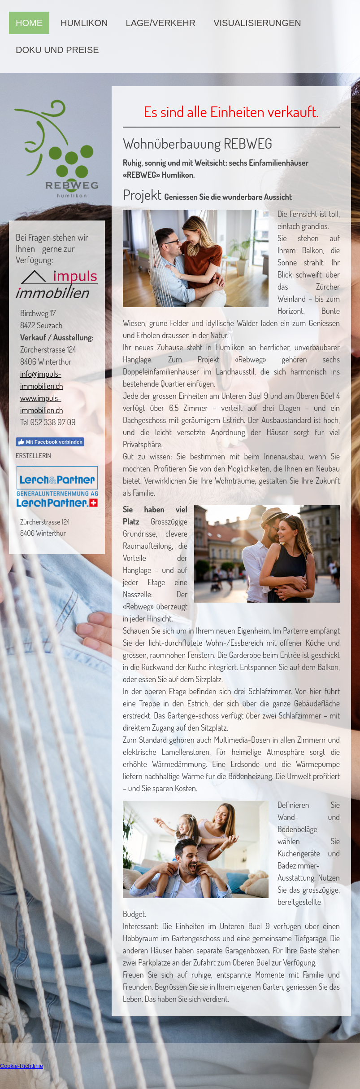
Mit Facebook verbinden (49, 441)
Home (29, 23)
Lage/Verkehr (161, 23)
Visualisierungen (257, 23)
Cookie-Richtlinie (21, 1066)
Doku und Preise (57, 50)
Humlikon (84, 23)
